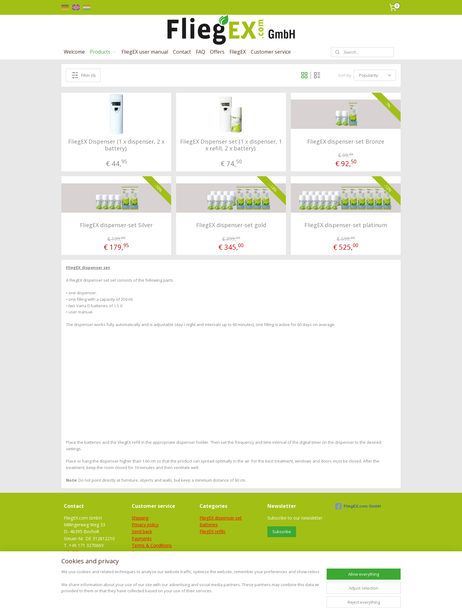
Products (103, 51)
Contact (182, 51)
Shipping (140, 518)
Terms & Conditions (152, 545)
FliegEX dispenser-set (221, 518)
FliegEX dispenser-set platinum (345, 225)
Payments (142, 538)
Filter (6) (83, 75)
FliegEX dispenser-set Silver (116, 225)
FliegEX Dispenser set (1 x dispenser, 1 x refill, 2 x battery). (231, 145)
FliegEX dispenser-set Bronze (345, 141)
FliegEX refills (212, 531)
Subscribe (281, 531)
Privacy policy (145, 525)
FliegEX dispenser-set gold (231, 225)
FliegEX (237, 51)
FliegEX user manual (145, 51)
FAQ (200, 51)
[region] (190, 588)
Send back (142, 531)
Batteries (209, 525)
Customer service (274, 51)
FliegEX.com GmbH (358, 506)
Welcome (74, 51)
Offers (217, 51)
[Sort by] (375, 75)
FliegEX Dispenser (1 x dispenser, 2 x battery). (116, 145)
